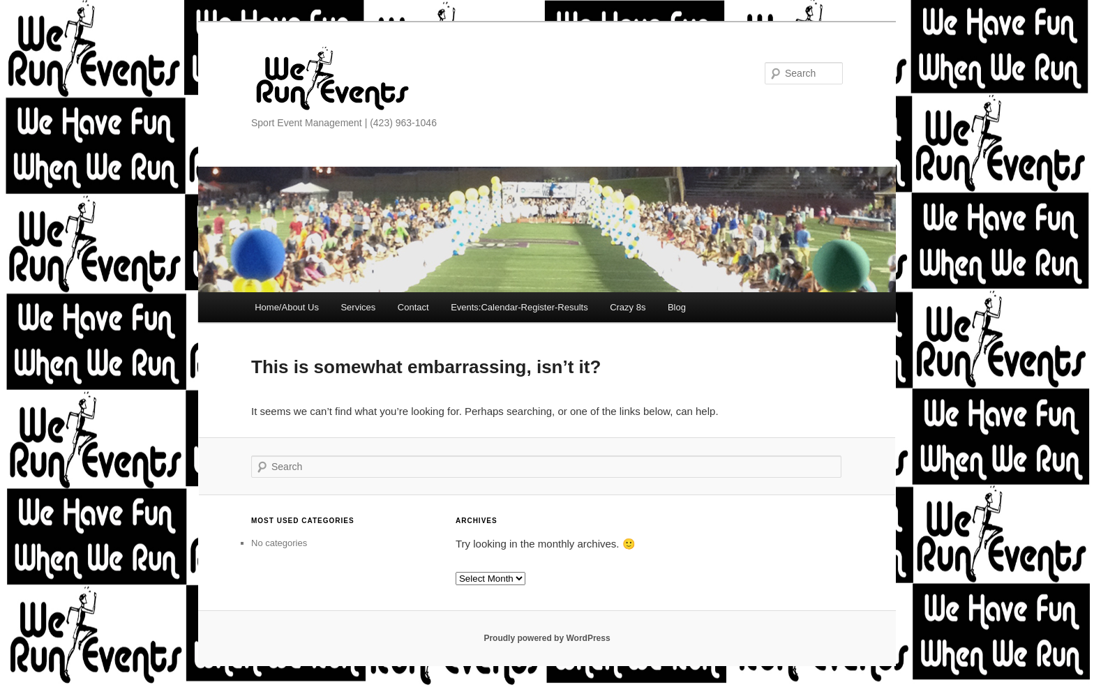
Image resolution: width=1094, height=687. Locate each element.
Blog (677, 307)
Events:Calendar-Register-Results (519, 307)
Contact (413, 307)
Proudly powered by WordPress (547, 638)
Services (357, 307)
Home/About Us (287, 307)
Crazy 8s (627, 307)
